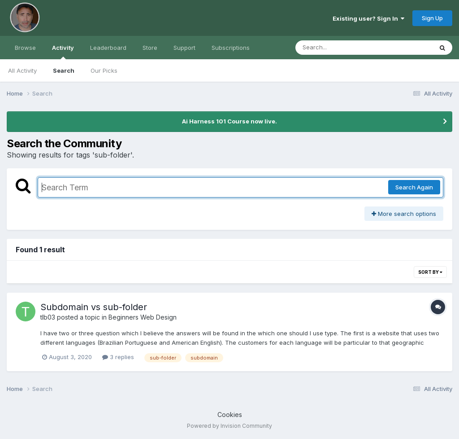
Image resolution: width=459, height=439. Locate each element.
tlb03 (47, 317)
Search (63, 70)
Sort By (430, 272)
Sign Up (432, 18)
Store (150, 47)
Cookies (229, 414)
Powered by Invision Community (229, 425)
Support (184, 47)
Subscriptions (231, 47)
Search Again (414, 187)
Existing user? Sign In (368, 18)
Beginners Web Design (142, 317)
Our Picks (104, 70)
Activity (63, 51)
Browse (25, 47)
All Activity (22, 70)
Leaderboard (108, 47)
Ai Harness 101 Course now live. (229, 121)
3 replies (118, 356)
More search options (404, 213)
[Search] (339, 47)
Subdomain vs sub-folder (93, 307)
